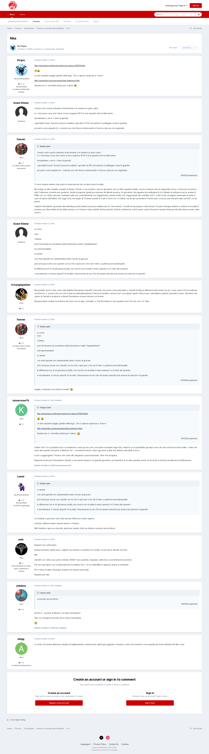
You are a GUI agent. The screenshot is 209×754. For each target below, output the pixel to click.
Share (173, 47)
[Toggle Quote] (38, 146)
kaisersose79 (21, 400)
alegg (20, 638)
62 (21, 308)
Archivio (66, 21)
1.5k (21, 663)
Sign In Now (150, 703)
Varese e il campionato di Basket (49, 49)
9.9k (21, 500)
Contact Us (114, 744)
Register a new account (59, 703)
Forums (36, 21)
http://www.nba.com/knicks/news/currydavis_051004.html (59, 65)
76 (21, 424)
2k (21, 563)
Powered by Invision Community (104, 750)
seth (21, 539)
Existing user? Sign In (176, 5)
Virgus (23, 46)
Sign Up (196, 5)
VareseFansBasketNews (18, 21)
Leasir (21, 476)
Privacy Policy (100, 744)
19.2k (21, 84)
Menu (12, 15)
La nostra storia (82, 21)
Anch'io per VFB (52, 21)
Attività (22, 14)
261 (21, 163)
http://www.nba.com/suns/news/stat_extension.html (56, 80)
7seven (20, 139)
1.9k (21, 609)
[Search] (168, 14)
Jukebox (21, 585)
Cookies (125, 744)
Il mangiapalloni (20, 284)
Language (85, 744)
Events (96, 21)
